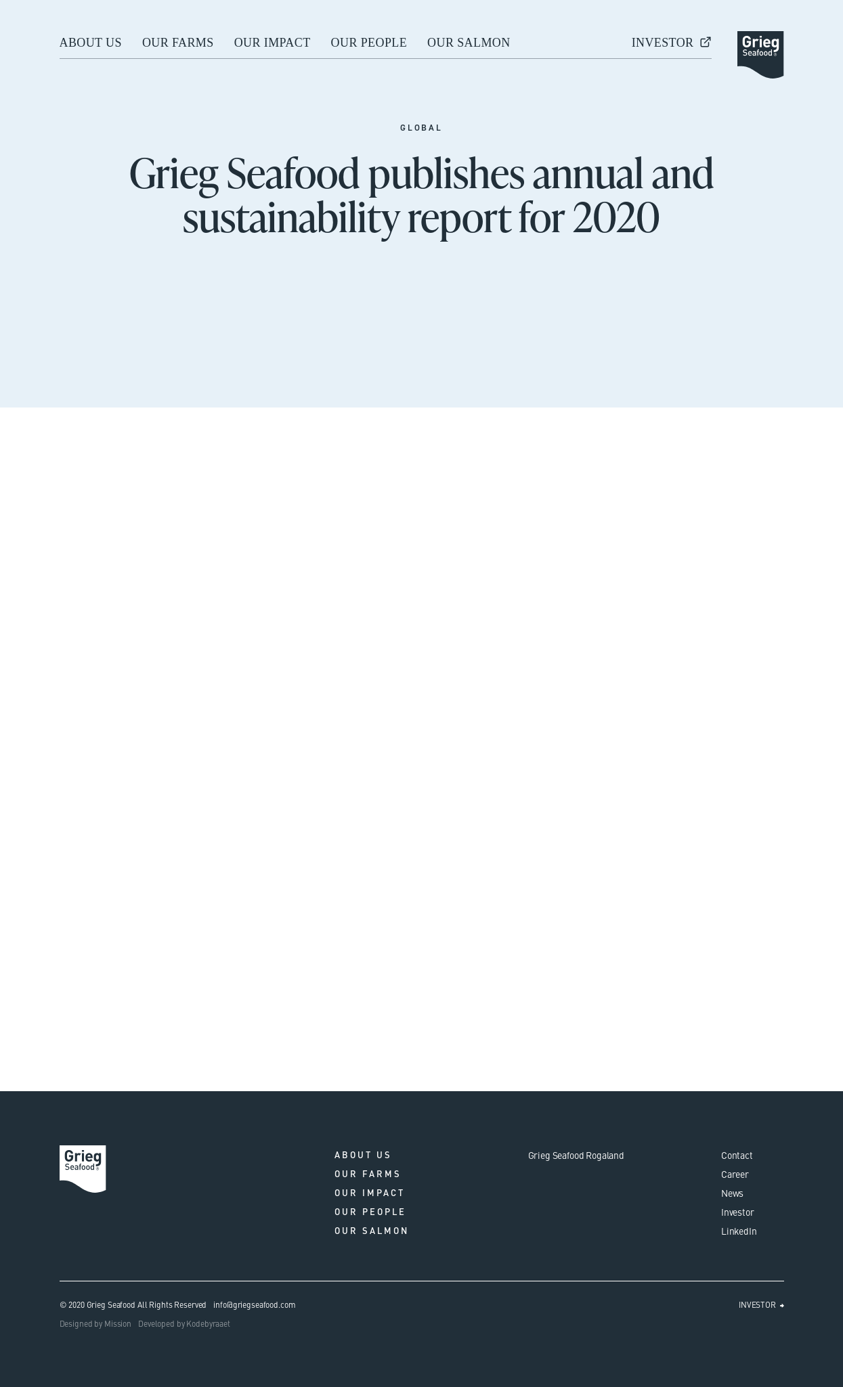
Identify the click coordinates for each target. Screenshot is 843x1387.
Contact (737, 1155)
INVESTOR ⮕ (761, 1304)
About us (91, 42)
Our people (369, 42)
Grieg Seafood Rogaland (576, 1155)
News (732, 1192)
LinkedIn (739, 1230)
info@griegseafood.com (254, 1304)
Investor (737, 1211)
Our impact (272, 42)
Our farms (178, 42)
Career (735, 1174)
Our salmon (469, 42)
